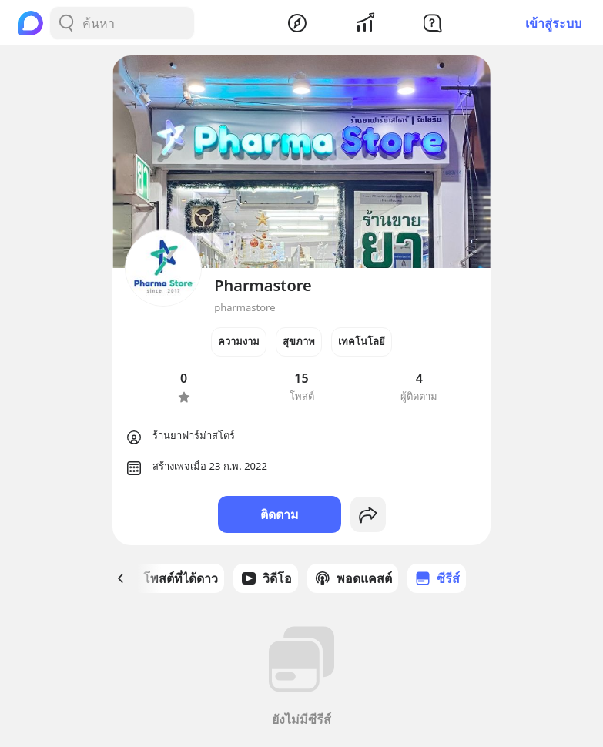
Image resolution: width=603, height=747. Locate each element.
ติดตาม (279, 514)
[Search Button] (66, 23)
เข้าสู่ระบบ (553, 23)
